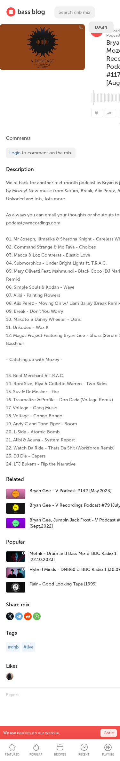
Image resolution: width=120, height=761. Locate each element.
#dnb (13, 647)
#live (28, 647)
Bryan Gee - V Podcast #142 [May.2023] (70, 491)
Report (12, 695)
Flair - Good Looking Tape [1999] (63, 584)
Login (101, 27)
